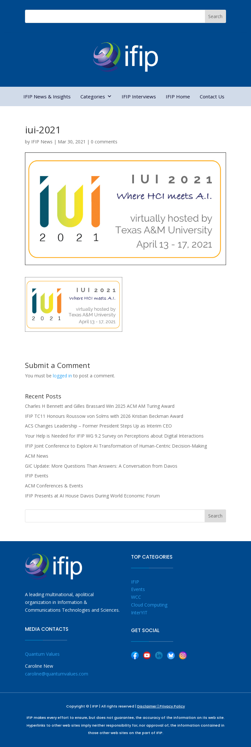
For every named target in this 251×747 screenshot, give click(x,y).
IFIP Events (36, 476)
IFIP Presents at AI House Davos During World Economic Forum (92, 496)
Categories (96, 96)
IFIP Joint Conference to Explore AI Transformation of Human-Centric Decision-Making (116, 446)
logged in (62, 376)
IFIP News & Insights (47, 96)
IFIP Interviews (139, 96)
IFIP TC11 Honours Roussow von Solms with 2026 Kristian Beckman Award (104, 416)
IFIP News (42, 142)
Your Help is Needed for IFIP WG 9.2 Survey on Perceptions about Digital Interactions (114, 436)
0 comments (104, 142)
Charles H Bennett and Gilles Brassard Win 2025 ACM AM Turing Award (99, 406)
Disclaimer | (148, 706)
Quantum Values (42, 654)
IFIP (135, 582)
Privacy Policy (172, 706)
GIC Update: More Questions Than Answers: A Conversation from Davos (101, 466)
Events (138, 589)
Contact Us (212, 96)
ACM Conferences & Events (54, 486)
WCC (136, 597)
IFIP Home (178, 96)
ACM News (36, 456)
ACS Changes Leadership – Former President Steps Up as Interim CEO (98, 426)
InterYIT (139, 612)
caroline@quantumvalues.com (56, 674)
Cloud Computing (149, 605)
